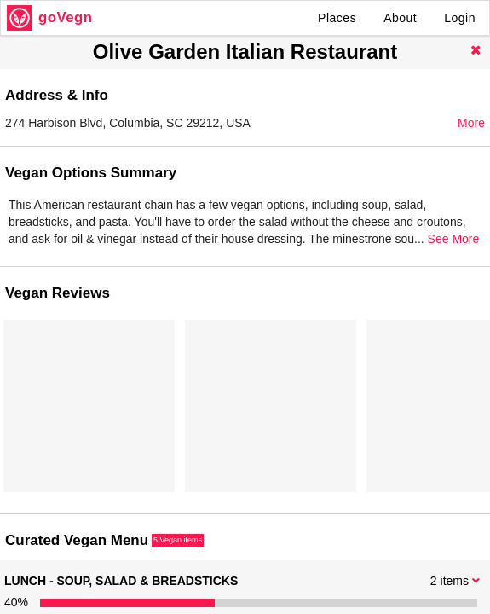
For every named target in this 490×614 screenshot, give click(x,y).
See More (454, 239)
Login (460, 18)
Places (337, 18)
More (471, 123)
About (400, 18)
